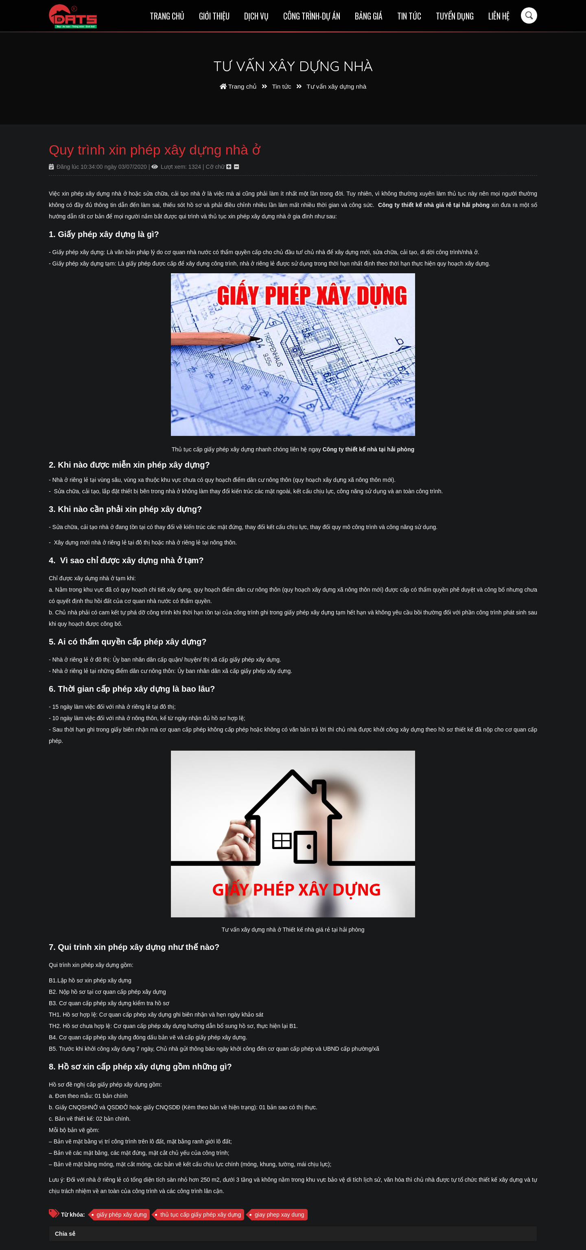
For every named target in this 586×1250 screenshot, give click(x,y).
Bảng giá (369, 16)
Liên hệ (498, 16)
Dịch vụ (256, 16)
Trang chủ (167, 16)
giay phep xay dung (279, 1214)
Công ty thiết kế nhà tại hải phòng (369, 449)
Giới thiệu (214, 16)
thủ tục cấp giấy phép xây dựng (200, 1214)
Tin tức (409, 16)
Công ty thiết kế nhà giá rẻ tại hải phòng (434, 205)
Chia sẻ (65, 1233)
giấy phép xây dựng (122, 1214)
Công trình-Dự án (311, 16)
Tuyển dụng (455, 16)
